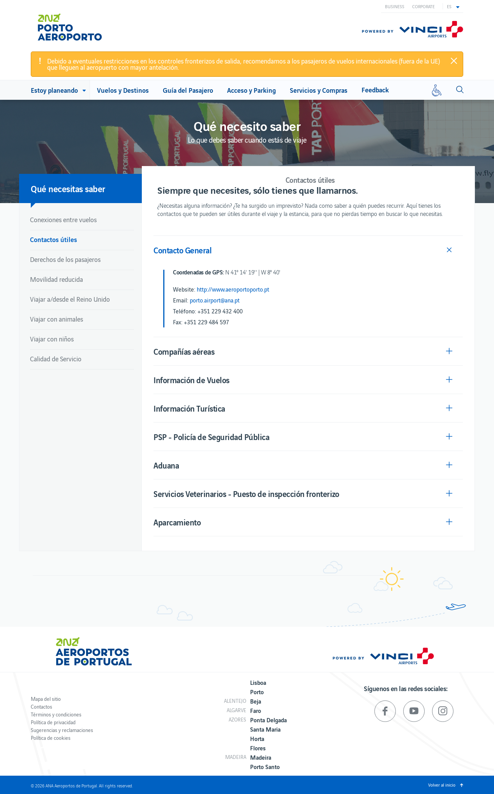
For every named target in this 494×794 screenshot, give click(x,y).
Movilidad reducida (56, 279)
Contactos (41, 706)
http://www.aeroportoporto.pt (233, 289)
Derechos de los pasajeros (65, 259)
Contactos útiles (53, 239)
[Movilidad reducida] (436, 90)
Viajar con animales (56, 319)
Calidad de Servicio (55, 358)
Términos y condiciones (56, 714)
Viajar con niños (52, 338)
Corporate (423, 6)
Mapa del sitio (46, 698)
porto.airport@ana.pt (215, 300)
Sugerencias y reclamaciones (62, 730)
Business (394, 6)
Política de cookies (51, 737)
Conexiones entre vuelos (63, 219)
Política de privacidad (53, 722)
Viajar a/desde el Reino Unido (70, 299)
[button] (453, 6)
